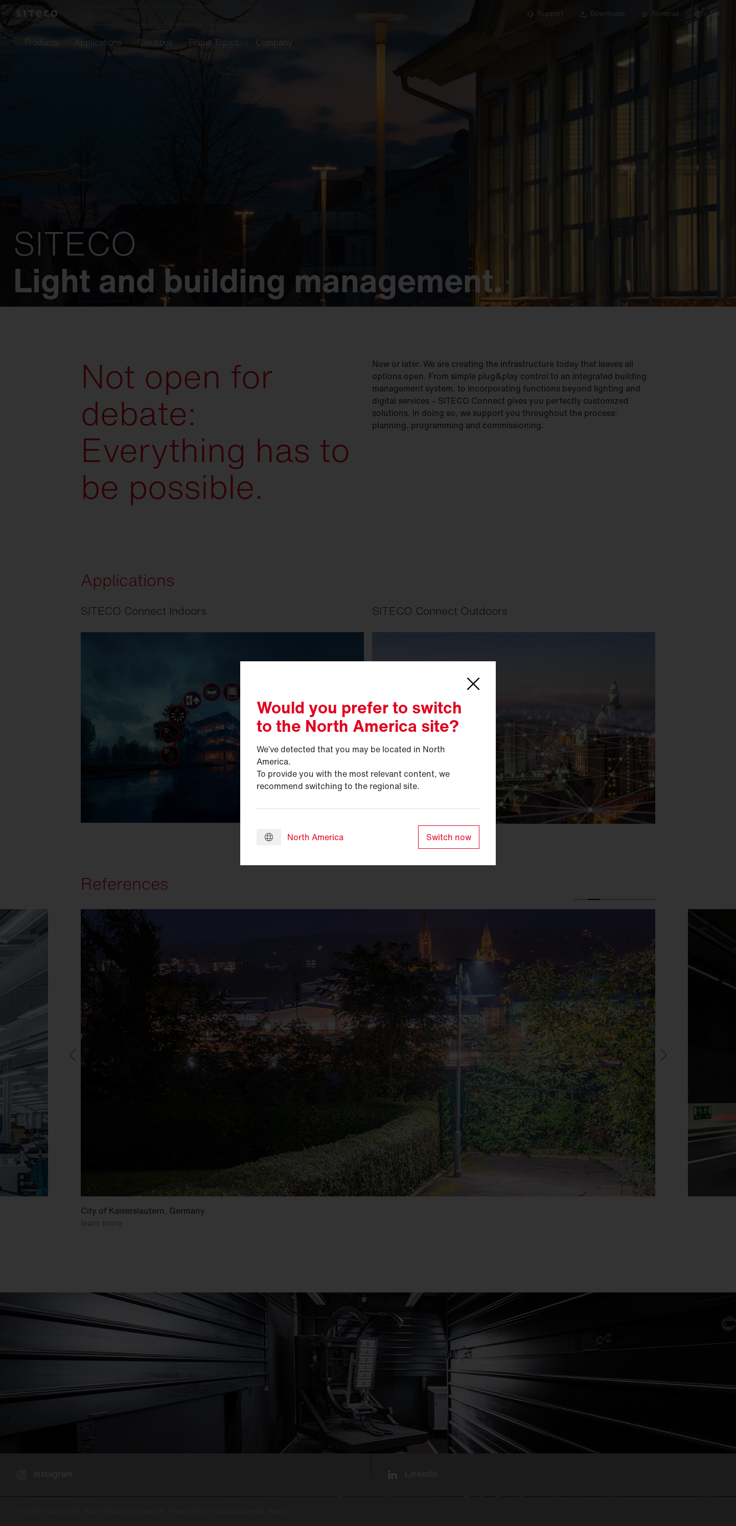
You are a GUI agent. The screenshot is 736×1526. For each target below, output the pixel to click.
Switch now (448, 837)
